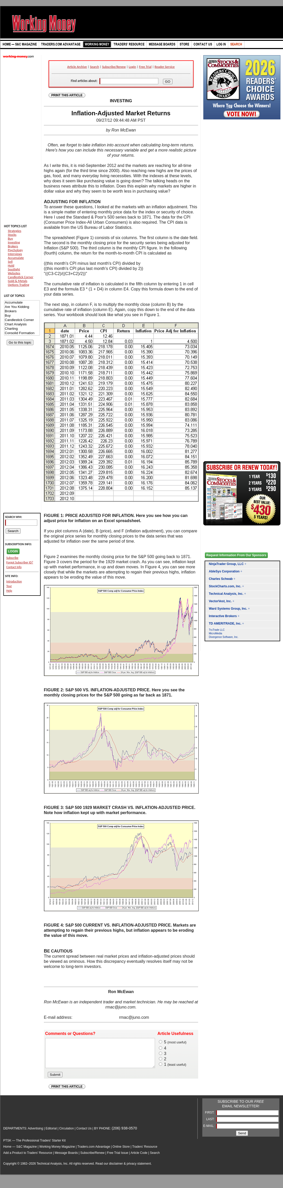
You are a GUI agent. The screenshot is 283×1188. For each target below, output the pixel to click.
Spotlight (14, 269)
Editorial (51, 1134)
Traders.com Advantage (94, 1152)
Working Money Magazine (57, 1152)
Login (132, 67)
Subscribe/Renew (114, 67)
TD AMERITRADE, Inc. (225, 623)
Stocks (12, 235)
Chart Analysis (22, 324)
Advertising (35, 1134)
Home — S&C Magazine (20, 1152)
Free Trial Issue (117, 1158)
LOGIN (13, 551)
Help (9, 590)
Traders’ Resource (144, 1152)
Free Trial (145, 67)
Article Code (139, 1158)
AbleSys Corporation (224, 571)
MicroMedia (215, 633)
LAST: (210, 1124)
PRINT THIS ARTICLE (67, 95)
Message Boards (66, 1158)
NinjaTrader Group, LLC (226, 564)
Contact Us (84, 1134)
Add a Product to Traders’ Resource (27, 1158)
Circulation (66, 1134)
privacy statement (139, 1169)
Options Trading (18, 285)
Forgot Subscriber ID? (19, 562)
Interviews (15, 254)
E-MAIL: (209, 1131)
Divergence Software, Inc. (224, 637)
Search (94, 67)
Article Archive (77, 67)
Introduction (14, 581)
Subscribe (12, 558)
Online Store (121, 1152)
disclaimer (116, 1169)
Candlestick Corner (20, 277)
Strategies (14, 231)
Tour (9, 586)
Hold (11, 265)
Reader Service (164, 67)
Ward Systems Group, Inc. (228, 608)
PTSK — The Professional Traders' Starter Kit (34, 1146)
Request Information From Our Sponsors (236, 555)
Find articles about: (84, 81)
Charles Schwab (221, 579)
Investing (14, 242)
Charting (22, 329)
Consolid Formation (22, 333)
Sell (10, 261)
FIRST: (210, 1118)
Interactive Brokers (223, 616)
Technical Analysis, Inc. (226, 594)
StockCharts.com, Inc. (225, 586)
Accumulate (16, 258)
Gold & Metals (18, 281)
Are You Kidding (22, 307)
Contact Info (14, 567)
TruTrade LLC (217, 629)
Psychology (15, 250)
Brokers (13, 246)
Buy (10, 238)
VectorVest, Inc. (220, 601)
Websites (14, 273)
